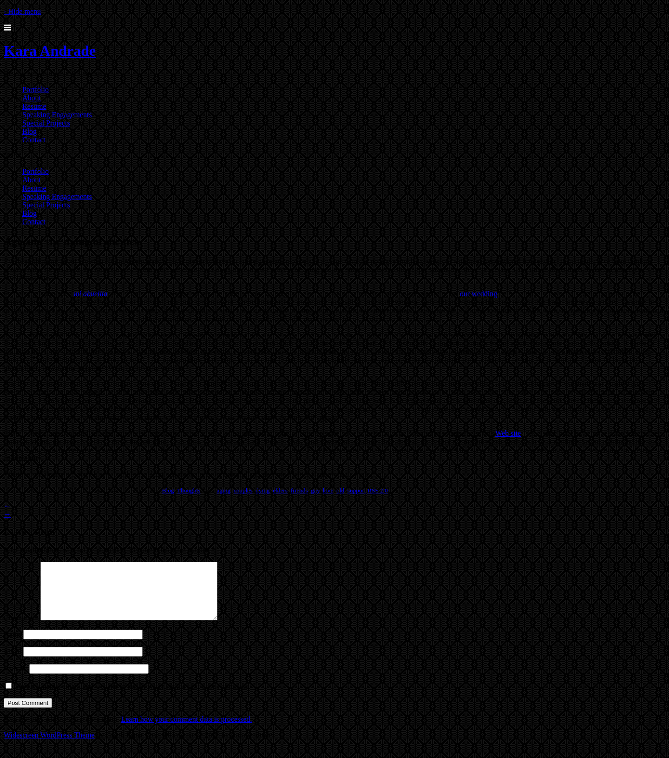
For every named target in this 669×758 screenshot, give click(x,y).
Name (12, 645)
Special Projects (46, 123)
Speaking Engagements (57, 115)
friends (299, 490)
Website (15, 680)
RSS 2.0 (377, 490)
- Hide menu (22, 11)
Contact (34, 140)
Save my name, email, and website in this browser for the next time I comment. (133, 697)
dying (262, 490)
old (340, 490)
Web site (508, 433)
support (357, 490)
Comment (21, 629)
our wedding (478, 294)
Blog (29, 131)
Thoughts (188, 490)
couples (243, 490)
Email (12, 662)
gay (315, 490)
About (31, 98)
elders (280, 490)
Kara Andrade (50, 50)
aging (223, 490)
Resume (34, 106)
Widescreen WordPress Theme (49, 746)
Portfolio (35, 89)
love (327, 490)
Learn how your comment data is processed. (186, 730)
